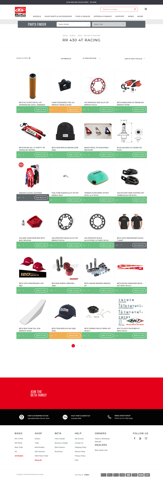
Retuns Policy (80, 451)
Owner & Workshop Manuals (102, 440)
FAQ (76, 460)
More (140, 16)
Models (37, 16)
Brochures (58, 451)
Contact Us (79, 443)
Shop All (38, 460)
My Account (79, 439)
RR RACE (18, 443)
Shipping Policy (80, 447)
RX (16, 451)
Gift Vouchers (40, 451)
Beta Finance (60, 447)
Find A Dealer (83, 16)
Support (120, 16)
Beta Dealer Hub (101, 450)
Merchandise (39, 447)
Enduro (37, 439)
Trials (37, 443)
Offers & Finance (103, 16)
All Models (19, 456)
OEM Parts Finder (41, 456)
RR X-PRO (19, 439)
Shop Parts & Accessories (58, 16)
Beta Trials (19, 447)
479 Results (66, 58)
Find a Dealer (60, 439)
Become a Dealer (61, 443)
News (131, 16)
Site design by (81, 475)
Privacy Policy (80, 456)
